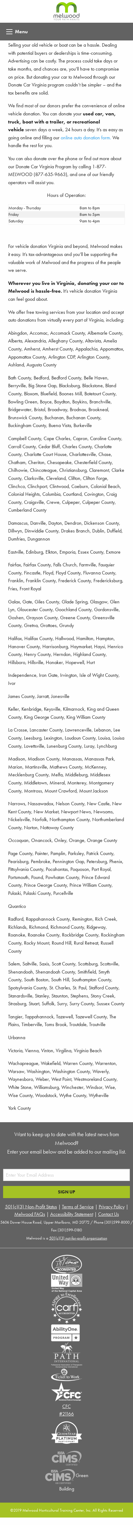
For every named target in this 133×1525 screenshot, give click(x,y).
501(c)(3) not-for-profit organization (78, 1238)
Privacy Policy (112, 1206)
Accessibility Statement (71, 1214)
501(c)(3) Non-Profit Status (31, 1206)
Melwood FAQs (29, 1214)
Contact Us (108, 1214)
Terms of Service (78, 1206)
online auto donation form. (86, 137)
